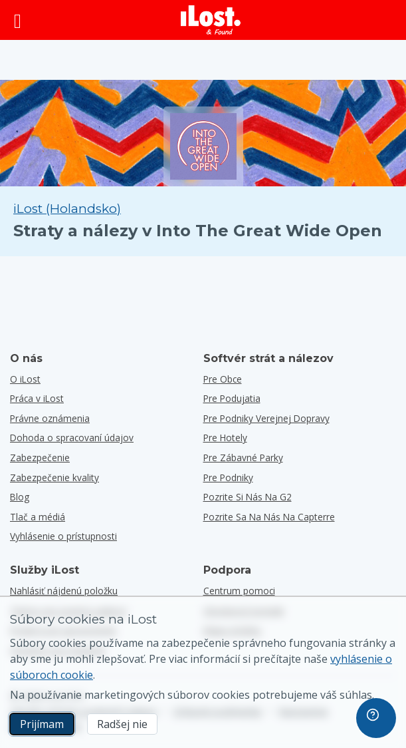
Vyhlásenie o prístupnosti (63, 536)
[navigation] (376, 718)
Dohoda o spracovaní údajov (72, 437)
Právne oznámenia (50, 418)
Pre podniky (228, 477)
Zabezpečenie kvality (54, 477)
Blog (19, 496)
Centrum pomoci (239, 590)
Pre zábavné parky (243, 457)
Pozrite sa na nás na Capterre (269, 516)
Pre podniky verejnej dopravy (266, 418)
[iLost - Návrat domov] (210, 20)
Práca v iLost (37, 398)
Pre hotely (225, 437)
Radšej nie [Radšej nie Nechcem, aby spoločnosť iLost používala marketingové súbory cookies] (122, 724)
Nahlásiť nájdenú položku (64, 590)
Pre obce (222, 379)
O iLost (25, 379)
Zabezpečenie (40, 457)
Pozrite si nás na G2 (247, 496)
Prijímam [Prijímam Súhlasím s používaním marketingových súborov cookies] (42, 724)
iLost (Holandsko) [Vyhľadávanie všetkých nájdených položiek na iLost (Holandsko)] (67, 208)
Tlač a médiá (37, 516)
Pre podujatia (231, 398)
